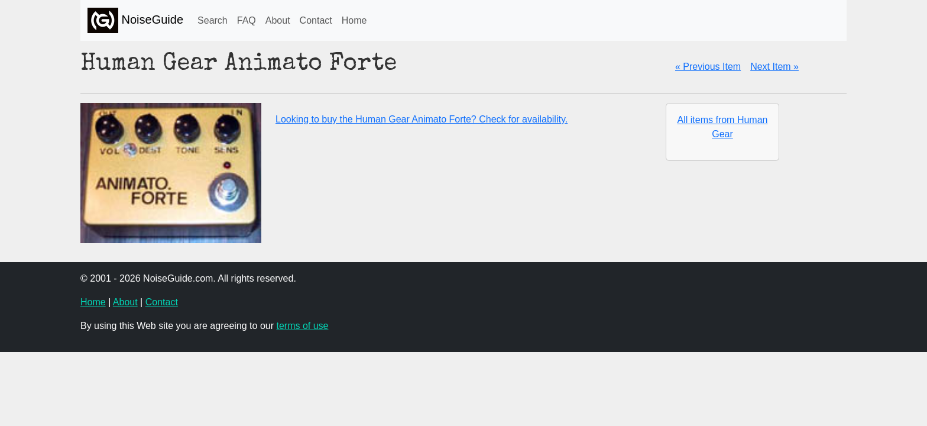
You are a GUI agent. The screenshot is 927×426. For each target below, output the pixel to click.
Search (212, 20)
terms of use (302, 326)
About (277, 20)
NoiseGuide (135, 20)
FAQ (246, 20)
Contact (316, 20)
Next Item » (774, 67)
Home (354, 20)
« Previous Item (708, 67)
